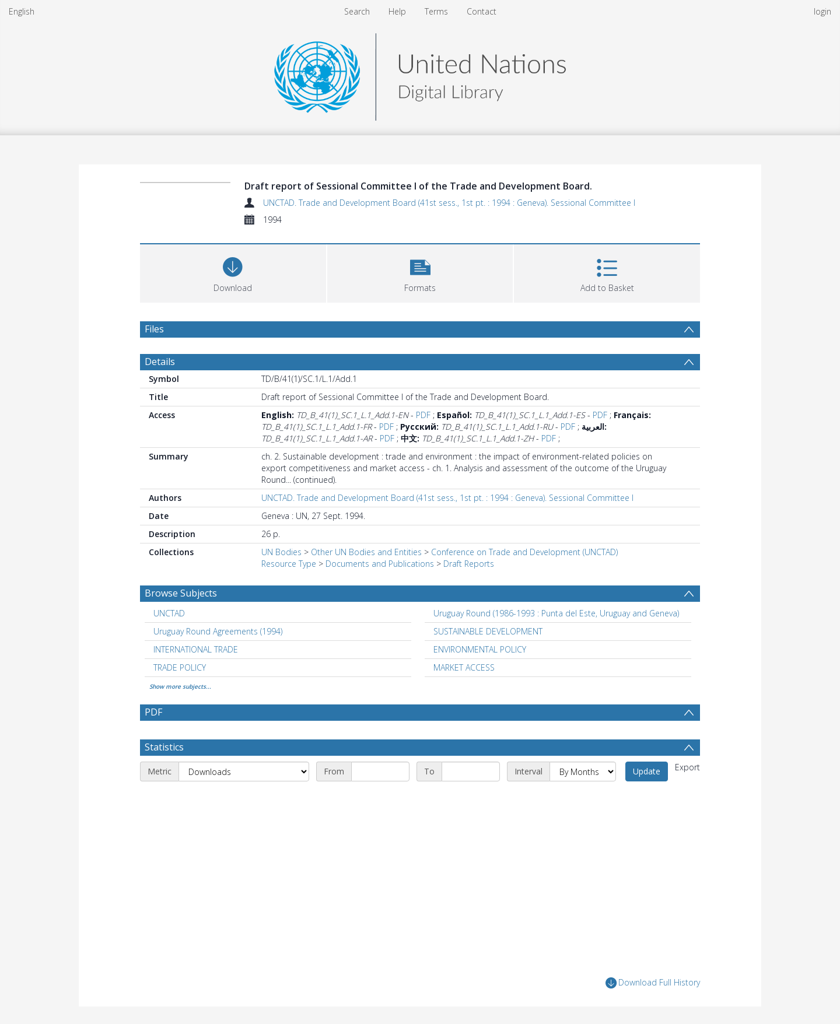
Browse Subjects (181, 593)
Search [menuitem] (357, 11)
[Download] (233, 272)
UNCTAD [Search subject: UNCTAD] (169, 613)
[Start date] (380, 771)
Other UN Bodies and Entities (366, 551)
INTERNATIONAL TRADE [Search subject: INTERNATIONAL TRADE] (195, 649)
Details (160, 361)
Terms (436, 11)
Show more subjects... (180, 686)
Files (154, 328)
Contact (481, 11)
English (21, 11)
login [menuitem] (822, 11)
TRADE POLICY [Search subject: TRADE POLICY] (179, 667)
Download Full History (653, 983)
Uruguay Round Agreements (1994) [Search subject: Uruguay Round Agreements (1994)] (217, 631)
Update (646, 771)
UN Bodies (281, 551)
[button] (420, 272)
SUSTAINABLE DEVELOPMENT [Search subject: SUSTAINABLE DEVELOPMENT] (487, 631)
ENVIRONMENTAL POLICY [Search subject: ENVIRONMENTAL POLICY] (479, 649)
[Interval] (583, 771)
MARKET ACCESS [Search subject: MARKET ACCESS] (464, 667)
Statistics (164, 747)
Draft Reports (468, 563)
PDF (423, 414)
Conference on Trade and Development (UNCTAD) (524, 551)
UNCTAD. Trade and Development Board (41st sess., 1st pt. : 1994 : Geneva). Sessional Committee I (449, 202)
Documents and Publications (380, 563)
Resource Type (288, 563)
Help (397, 11)
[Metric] (243, 771)
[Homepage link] (420, 73)
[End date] (471, 771)
